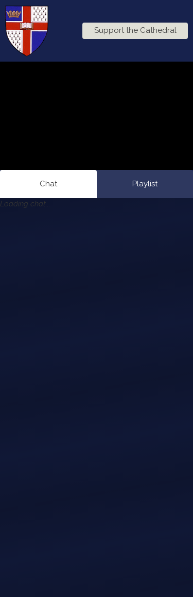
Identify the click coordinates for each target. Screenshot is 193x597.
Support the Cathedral (135, 30)
